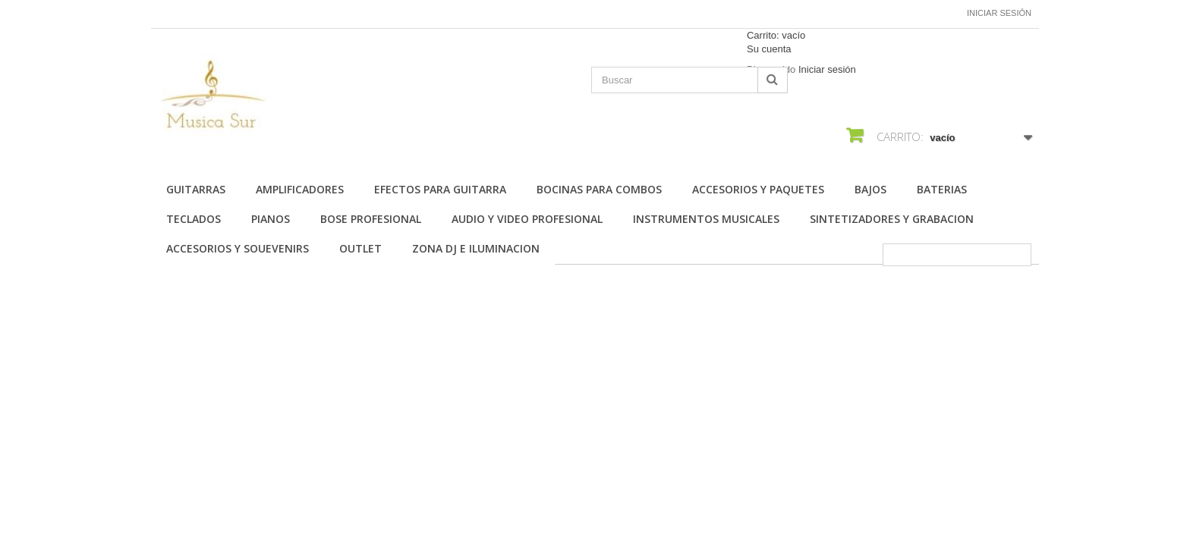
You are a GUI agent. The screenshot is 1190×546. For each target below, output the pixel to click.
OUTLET (360, 248)
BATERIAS (942, 189)
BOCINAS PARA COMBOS (599, 189)
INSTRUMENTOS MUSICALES (706, 219)
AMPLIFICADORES (300, 189)
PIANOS (270, 219)
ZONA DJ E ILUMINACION (476, 248)
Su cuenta (769, 49)
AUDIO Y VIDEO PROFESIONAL (527, 219)
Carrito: (776, 35)
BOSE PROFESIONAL (370, 219)
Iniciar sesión (999, 12)
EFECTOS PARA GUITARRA (440, 189)
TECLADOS (193, 219)
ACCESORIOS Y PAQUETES (758, 189)
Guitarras (195, 189)
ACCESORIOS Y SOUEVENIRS (237, 248)
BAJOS (870, 189)
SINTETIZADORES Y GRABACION (892, 219)
